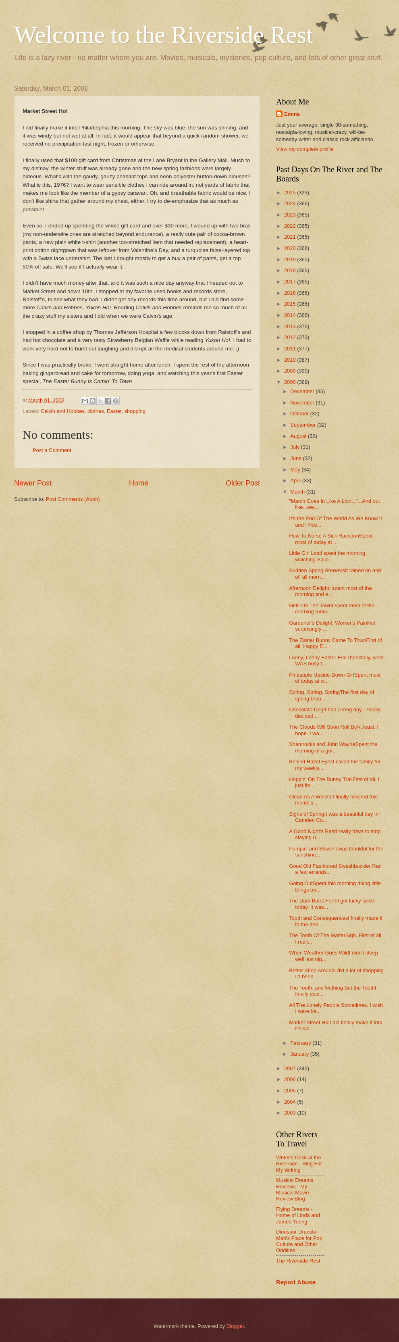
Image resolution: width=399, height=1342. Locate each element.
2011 (290, 349)
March (298, 492)
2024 (290, 203)
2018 (290, 270)
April (296, 480)
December (303, 391)
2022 (290, 226)
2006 (290, 1079)
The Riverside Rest (298, 1261)
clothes (95, 411)
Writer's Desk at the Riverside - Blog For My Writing (299, 1163)
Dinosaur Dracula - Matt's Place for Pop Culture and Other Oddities (299, 1241)
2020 (290, 248)
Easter (114, 411)
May (295, 470)
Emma (292, 114)
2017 (290, 282)
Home (138, 483)
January (300, 1054)
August (299, 436)
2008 (290, 382)
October (300, 414)
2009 (290, 371)
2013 (290, 326)
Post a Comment (52, 450)
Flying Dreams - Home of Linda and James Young (298, 1215)
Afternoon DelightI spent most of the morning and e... (330, 591)
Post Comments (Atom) (73, 499)
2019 (290, 259)
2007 (290, 1068)
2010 (290, 360)
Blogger (235, 1326)
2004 (290, 1102)
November (303, 403)
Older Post (243, 483)
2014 (290, 315)
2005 (290, 1091)
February (301, 1043)
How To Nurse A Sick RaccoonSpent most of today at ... (330, 539)
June (296, 458)
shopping (135, 411)
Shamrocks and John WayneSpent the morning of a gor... (333, 747)
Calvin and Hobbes (63, 411)
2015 (290, 304)
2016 (290, 293)
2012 (290, 337)
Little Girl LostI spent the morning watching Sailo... (327, 556)
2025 (290, 193)
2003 (290, 1113)
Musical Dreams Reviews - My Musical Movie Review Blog (294, 1189)
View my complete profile (305, 149)
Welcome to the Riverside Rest (163, 34)
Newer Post (33, 483)
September (303, 425)
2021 (290, 237)
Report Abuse (296, 1282)
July (295, 447)
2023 (290, 215)
